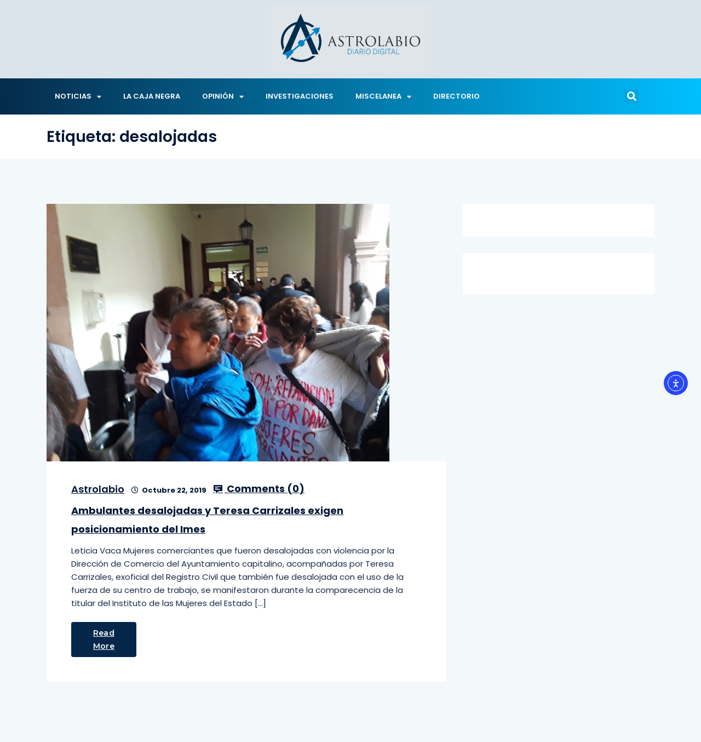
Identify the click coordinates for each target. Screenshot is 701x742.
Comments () (258, 489)
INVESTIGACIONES (300, 96)
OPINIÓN (223, 97)
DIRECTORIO (456, 96)
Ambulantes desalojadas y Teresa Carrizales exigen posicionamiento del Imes (207, 520)
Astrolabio (97, 489)
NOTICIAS (78, 97)
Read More (103, 639)
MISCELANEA (383, 97)
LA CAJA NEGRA (151, 96)
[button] (631, 96)
